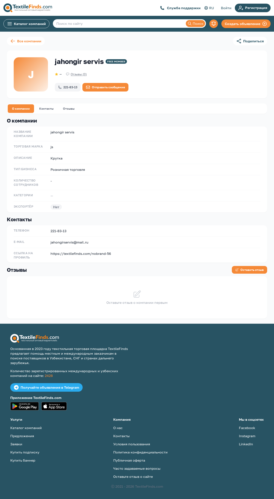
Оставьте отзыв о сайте (133, 476)
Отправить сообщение (105, 87)
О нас (118, 428)
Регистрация (252, 7)
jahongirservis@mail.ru (69, 242)
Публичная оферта (129, 460)
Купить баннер (22, 460)
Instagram (247, 436)
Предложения (22, 436)
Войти (226, 8)
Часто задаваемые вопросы (137, 468)
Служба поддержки (180, 8)
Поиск (195, 23)
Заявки (16, 444)
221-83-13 (67, 87)
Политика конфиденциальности (140, 452)
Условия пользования (131, 444)
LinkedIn (246, 444)
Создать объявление (246, 23)
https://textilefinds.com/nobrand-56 (81, 253)
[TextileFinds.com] (27, 7)
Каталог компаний (26, 23)
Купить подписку (24, 452)
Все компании (25, 41)
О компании (21, 108)
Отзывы (68, 108)
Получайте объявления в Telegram (46, 387)
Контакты (46, 108)
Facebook (247, 428)
